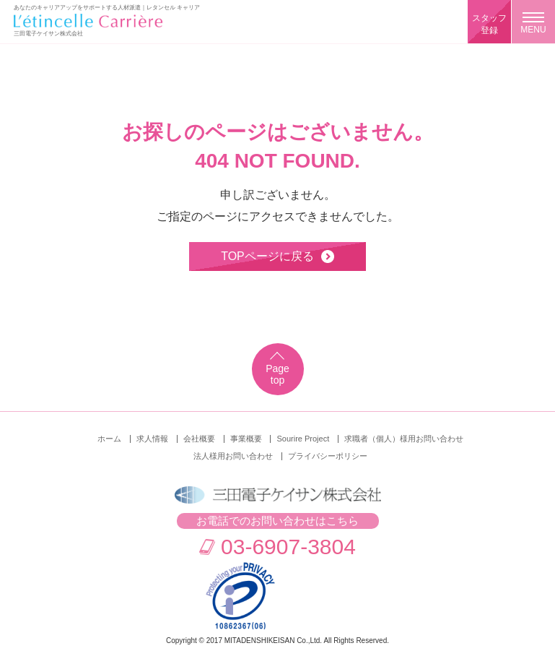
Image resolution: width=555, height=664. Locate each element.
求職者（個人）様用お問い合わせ (403, 438)
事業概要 (246, 438)
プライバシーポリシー (327, 456)
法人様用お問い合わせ (233, 456)
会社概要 (199, 438)
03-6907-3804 (288, 547)
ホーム (109, 438)
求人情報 (152, 438)
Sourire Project (302, 438)
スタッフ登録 (489, 24)
